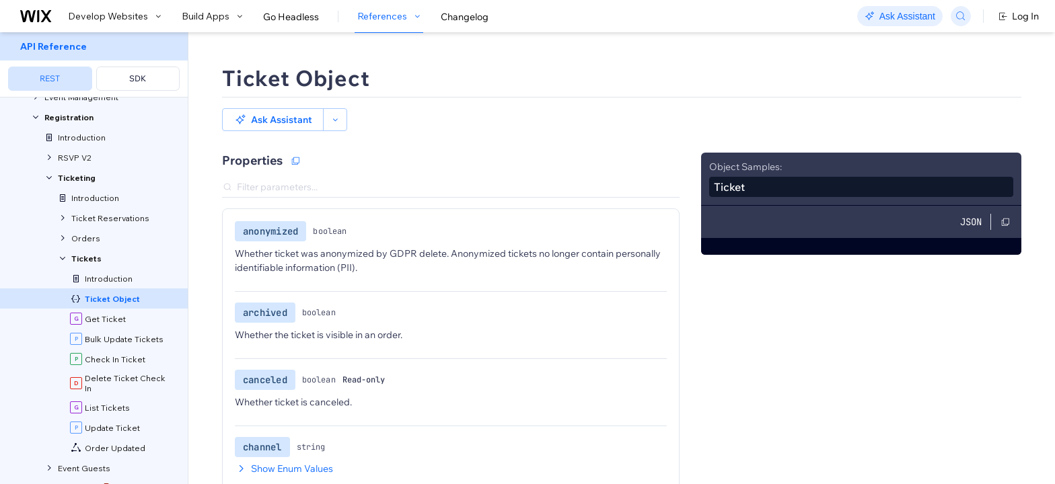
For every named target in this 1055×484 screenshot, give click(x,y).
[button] (273, 119)
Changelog (464, 17)
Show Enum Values (284, 468)
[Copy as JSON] (295, 160)
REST (50, 78)
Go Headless (291, 17)
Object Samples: (745, 167)
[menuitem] (94, 64)
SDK (137, 78)
